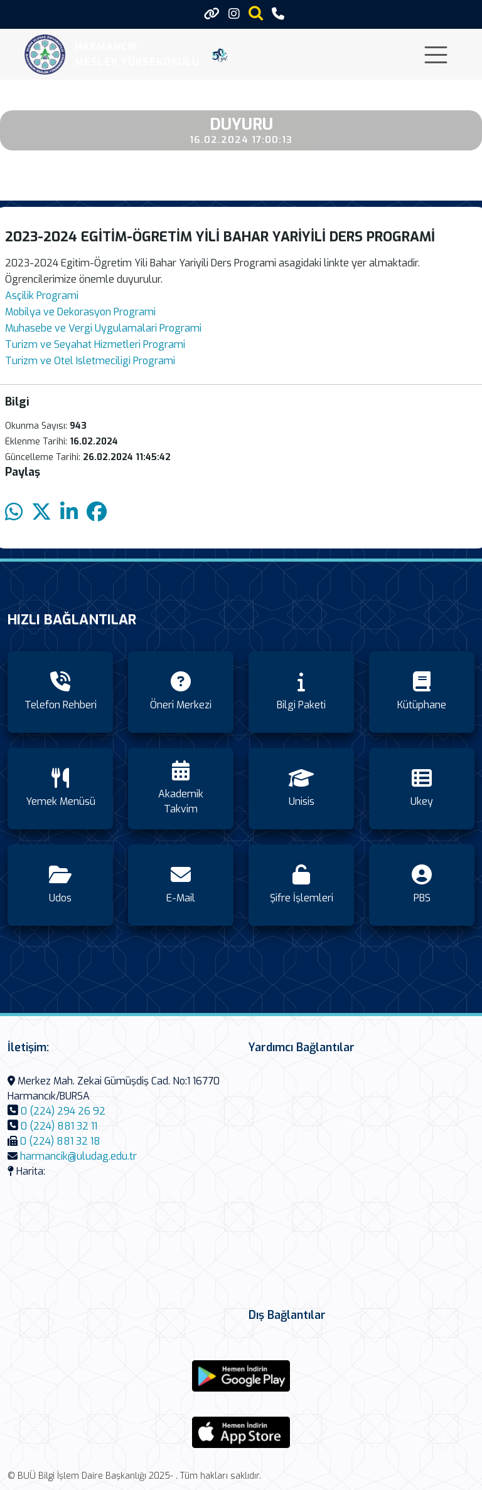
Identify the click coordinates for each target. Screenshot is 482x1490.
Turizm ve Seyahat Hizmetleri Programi (95, 344)
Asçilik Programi (41, 295)
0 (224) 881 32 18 (60, 1141)
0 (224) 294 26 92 (63, 1111)
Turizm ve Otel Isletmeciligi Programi (90, 360)
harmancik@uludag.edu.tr (78, 1156)
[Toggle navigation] (436, 54)
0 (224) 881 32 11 (59, 1126)
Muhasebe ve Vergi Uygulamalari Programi (103, 328)
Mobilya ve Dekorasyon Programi (80, 311)
